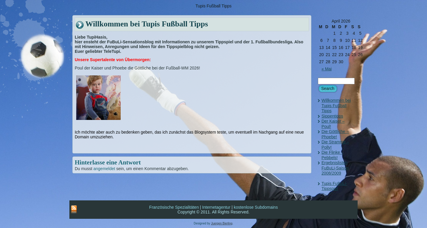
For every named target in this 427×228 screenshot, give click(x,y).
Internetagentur (216, 207)
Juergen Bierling (221, 223)
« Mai (326, 68)
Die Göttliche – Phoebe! (335, 134)
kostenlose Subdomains (256, 207)
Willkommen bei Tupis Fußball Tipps (336, 105)
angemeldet (104, 168)
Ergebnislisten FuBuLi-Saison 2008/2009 (335, 167)
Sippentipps (332, 116)
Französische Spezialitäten (174, 207)
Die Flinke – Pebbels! (332, 155)
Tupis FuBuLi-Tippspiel (334, 186)
